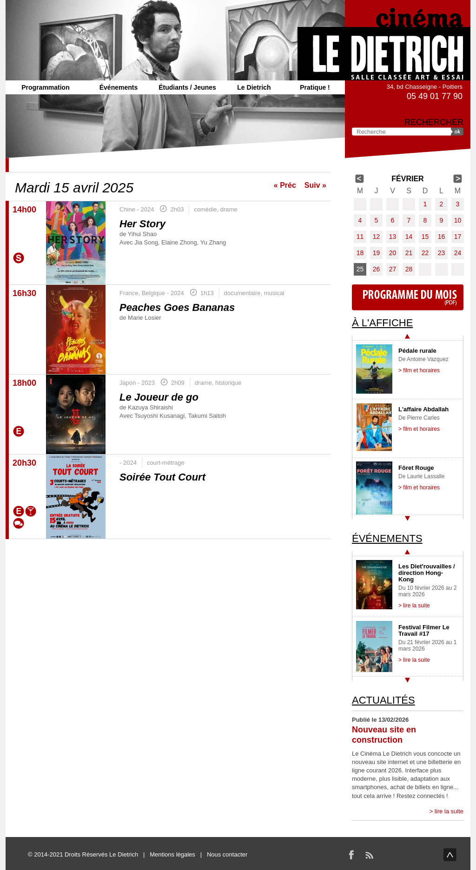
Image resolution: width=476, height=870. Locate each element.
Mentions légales (172, 854)
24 (458, 253)
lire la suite (449, 811)
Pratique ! (315, 87)
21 (409, 253)
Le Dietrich (254, 87)
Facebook (351, 854)
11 (360, 236)
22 (425, 253)
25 (360, 269)
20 (393, 253)
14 (409, 236)
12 (376, 236)
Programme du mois (407, 297)
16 (441, 236)
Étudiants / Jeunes (187, 87)
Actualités (383, 700)
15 (425, 236)
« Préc (285, 185)
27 (393, 269)
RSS (369, 854)
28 (409, 269)
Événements (118, 87)
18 (360, 253)
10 (458, 220)
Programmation (45, 87)
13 (393, 236)
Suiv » (315, 185)
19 (376, 253)
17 (458, 236)
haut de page (449, 854)
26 (376, 269)
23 (441, 253)
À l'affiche (382, 323)
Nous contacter (227, 854)
